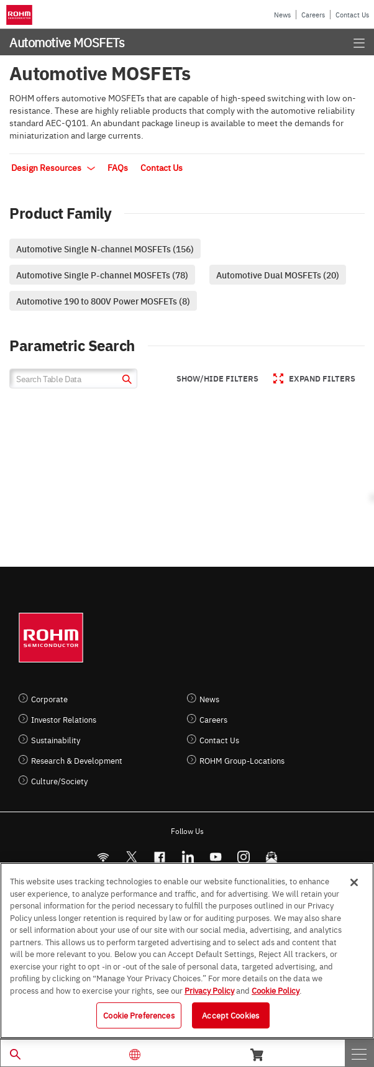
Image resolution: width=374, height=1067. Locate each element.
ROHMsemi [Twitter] (131, 856)
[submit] (125, 380)
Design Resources (53, 167)
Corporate (49, 699)
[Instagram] (243, 856)
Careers (313, 14)
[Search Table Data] (73, 378)
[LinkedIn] (187, 856)
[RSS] (103, 856)
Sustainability (55, 740)
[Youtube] (215, 856)
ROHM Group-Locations (242, 760)
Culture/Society (59, 781)
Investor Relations (63, 719)
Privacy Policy (209, 990)
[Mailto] (271, 856)
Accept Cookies (230, 1014)
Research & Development (76, 760)
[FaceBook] (159, 856)
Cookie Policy (275, 990)
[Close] (354, 882)
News (282, 14)
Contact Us (352, 14)
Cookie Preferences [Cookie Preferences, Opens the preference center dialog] (138, 1014)
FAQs (117, 167)
